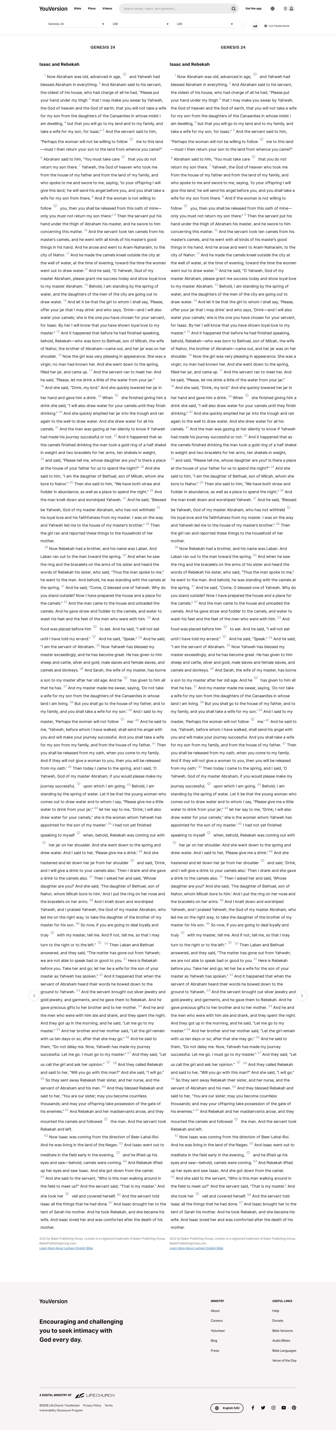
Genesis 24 (77, 24)
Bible (77, 8)
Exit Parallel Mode (276, 26)
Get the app (253, 8)
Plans (92, 8)
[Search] (173, 8)
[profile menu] (288, 8)
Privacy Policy (92, 1405)
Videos (107, 8)
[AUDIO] (243, 26)
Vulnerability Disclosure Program (61, 1410)
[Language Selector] (272, 8)
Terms (109, 1405)
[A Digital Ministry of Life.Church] (168, 1393)
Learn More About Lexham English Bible (66, 1248)
